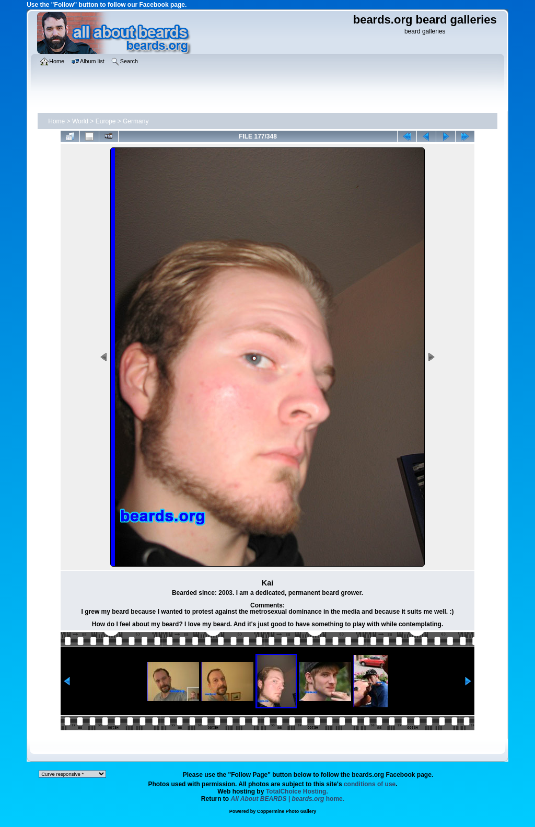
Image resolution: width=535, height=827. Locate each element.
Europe (106, 121)
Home (56, 121)
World (80, 121)
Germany (135, 121)
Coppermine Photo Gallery (287, 811)
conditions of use (370, 784)
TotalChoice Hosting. (297, 791)
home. (288, 798)
